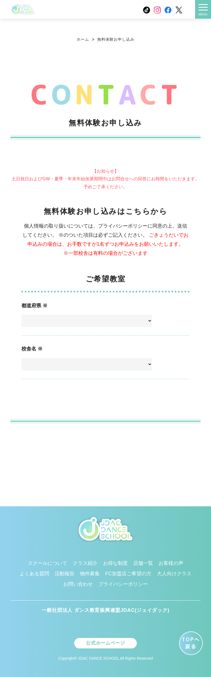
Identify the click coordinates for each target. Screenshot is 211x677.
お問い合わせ (78, 582)
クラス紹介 (85, 562)
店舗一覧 (143, 562)
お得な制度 (115, 562)
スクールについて (47, 562)
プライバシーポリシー (123, 582)
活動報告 (64, 572)
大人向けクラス (174, 572)
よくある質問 (34, 572)
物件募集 (90, 572)
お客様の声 (171, 562)
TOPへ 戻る (191, 643)
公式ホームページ (105, 642)
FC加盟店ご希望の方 (128, 572)
